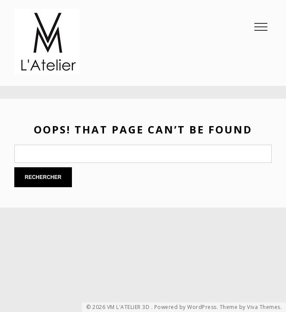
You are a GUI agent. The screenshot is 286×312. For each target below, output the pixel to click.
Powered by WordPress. (186, 307)
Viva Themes (263, 307)
